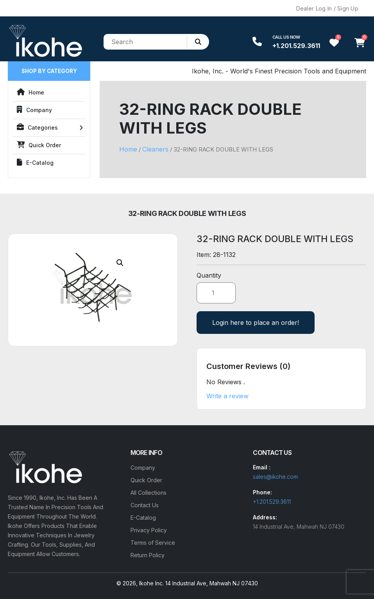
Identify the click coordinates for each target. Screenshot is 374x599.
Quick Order (39, 144)
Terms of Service (153, 542)
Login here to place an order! (255, 322)
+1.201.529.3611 (296, 46)
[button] (120, 263)
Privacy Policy (149, 530)
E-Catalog (35, 162)
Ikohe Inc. (151, 583)
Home (30, 92)
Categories (37, 127)
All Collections (148, 492)
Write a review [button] (227, 396)
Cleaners (155, 149)
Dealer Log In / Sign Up (327, 8)
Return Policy (148, 555)
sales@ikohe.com (275, 476)
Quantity (209, 275)
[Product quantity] (216, 292)
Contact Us (145, 505)
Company (34, 109)
